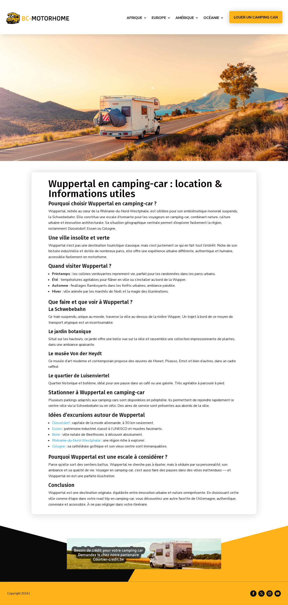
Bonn (56, 434)
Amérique (185, 17)
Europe (159, 17)
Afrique (134, 17)
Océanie (211, 17)
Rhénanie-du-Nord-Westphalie (76, 440)
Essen (57, 428)
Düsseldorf (61, 422)
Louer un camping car (256, 17)
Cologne (58, 446)
